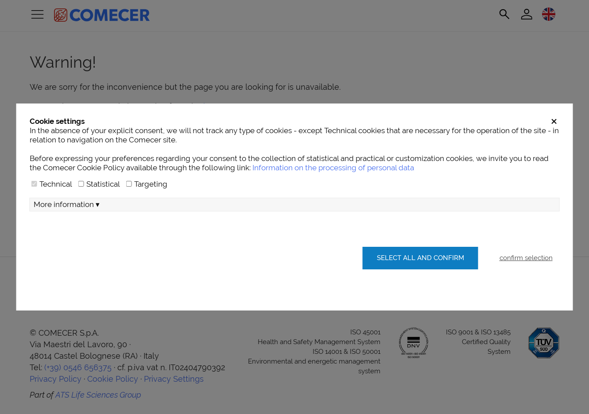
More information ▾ (67, 204)
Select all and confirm (420, 257)
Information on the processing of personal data (333, 167)
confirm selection (526, 257)
